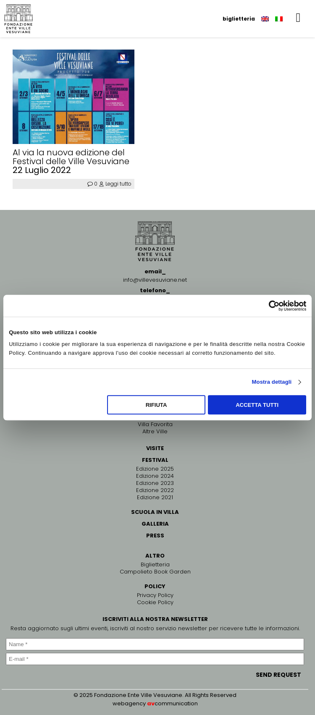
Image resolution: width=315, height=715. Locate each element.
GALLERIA (155, 524)
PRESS (155, 536)
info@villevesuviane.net (155, 280)
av (151, 703)
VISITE (155, 448)
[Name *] (155, 644)
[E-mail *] (155, 659)
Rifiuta (156, 405)
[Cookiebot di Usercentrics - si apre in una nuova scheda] (269, 305)
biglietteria (239, 18)
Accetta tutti (257, 405)
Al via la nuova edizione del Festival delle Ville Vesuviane (71, 157)
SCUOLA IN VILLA (155, 512)
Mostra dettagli (272, 382)
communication (176, 703)
